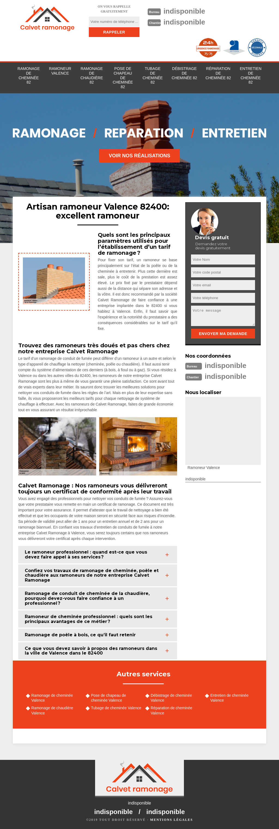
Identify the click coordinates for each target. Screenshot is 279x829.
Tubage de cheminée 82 (152, 75)
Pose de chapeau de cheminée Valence (108, 697)
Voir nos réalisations (139, 155)
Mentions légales (171, 820)
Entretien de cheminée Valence (229, 697)
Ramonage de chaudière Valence (52, 710)
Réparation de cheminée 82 (218, 73)
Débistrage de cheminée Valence (171, 697)
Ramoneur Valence (60, 70)
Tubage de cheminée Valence (116, 708)
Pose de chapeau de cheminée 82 (123, 77)
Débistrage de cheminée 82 (184, 73)
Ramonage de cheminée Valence (52, 697)
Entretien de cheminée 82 (250, 75)
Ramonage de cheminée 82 (28, 75)
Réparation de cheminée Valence (171, 710)
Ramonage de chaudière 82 (91, 75)
